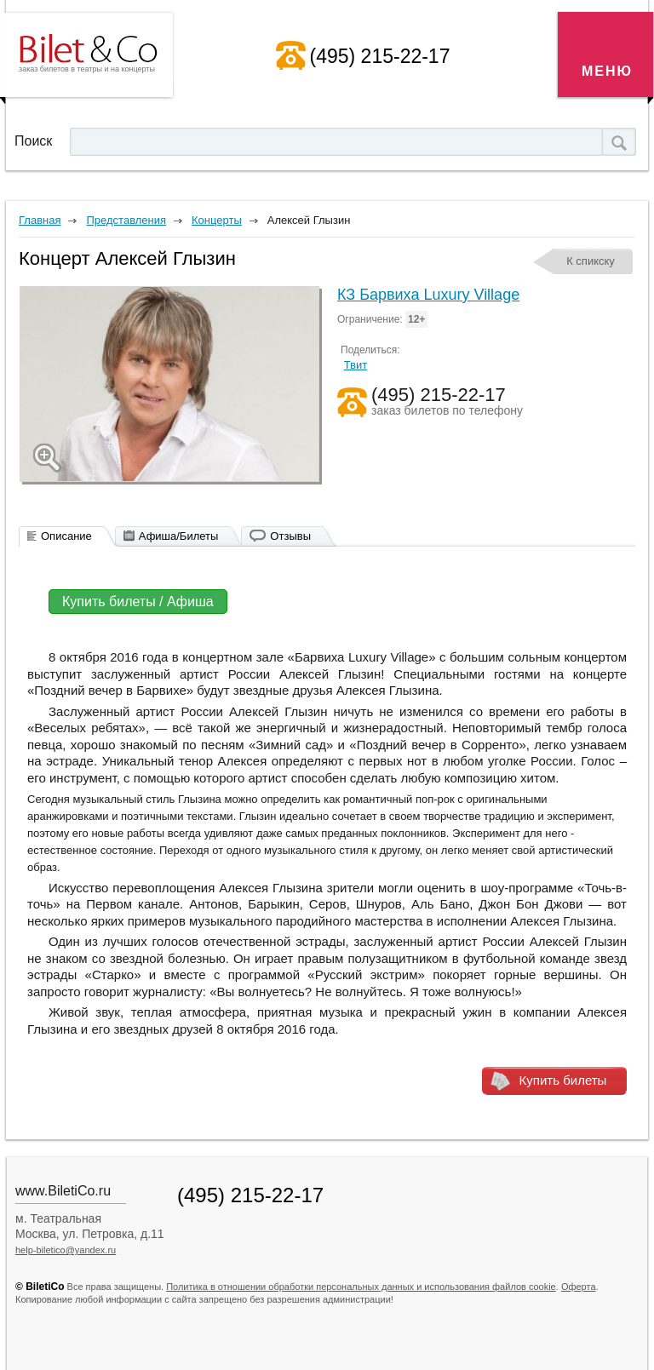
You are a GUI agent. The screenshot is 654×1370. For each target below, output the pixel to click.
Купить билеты (563, 1080)
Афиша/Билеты (179, 536)
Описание (66, 536)
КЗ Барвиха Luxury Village (428, 294)
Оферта (578, 1286)
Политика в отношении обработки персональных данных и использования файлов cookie (361, 1286)
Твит (356, 364)
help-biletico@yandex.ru (65, 1250)
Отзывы (290, 536)
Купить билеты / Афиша (138, 601)
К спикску (590, 261)
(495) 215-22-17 (380, 56)
